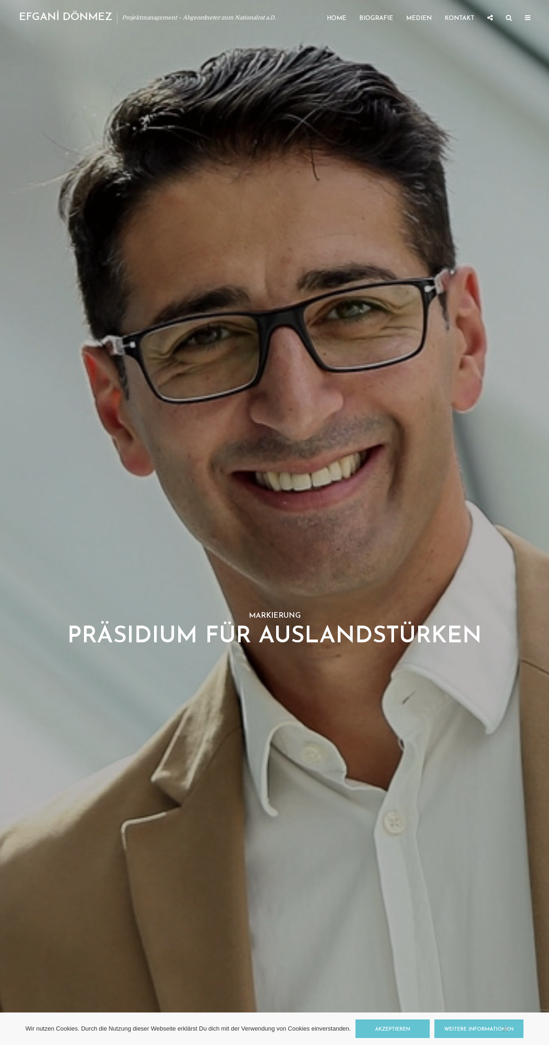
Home (336, 18)
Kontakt (459, 18)
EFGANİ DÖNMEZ (65, 17)
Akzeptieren (392, 1029)
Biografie (376, 18)
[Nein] (505, 1028)
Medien (419, 18)
